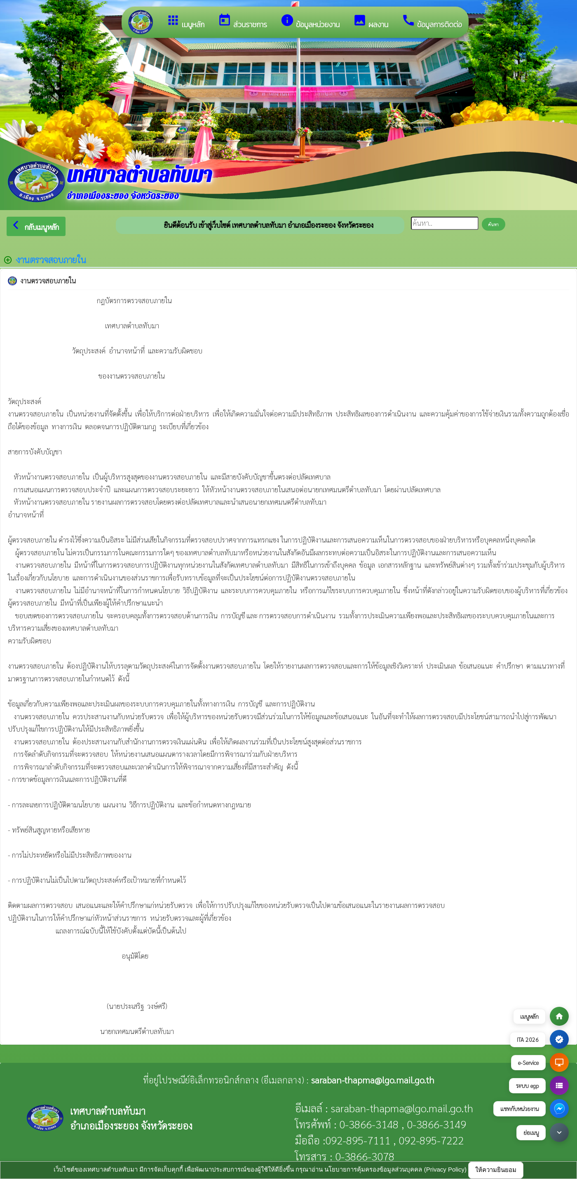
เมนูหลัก (185, 21)
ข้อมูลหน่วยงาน (310, 21)
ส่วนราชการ (242, 21)
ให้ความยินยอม (495, 1169)
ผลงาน (370, 21)
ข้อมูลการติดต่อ (431, 21)
